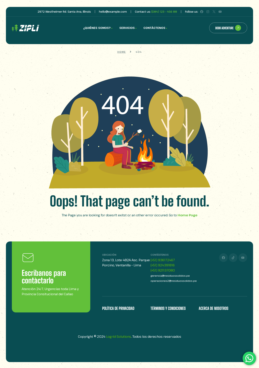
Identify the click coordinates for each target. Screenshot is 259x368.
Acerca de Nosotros (213, 308)
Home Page (187, 215)
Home (121, 51)
